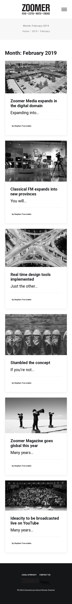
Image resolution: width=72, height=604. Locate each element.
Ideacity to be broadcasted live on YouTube (34, 520)
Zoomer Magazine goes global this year (31, 443)
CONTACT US (44, 575)
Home (25, 31)
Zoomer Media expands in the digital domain (33, 103)
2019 (34, 31)
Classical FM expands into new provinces (33, 191)
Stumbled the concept (30, 362)
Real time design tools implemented (30, 277)
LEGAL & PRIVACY (29, 575)
